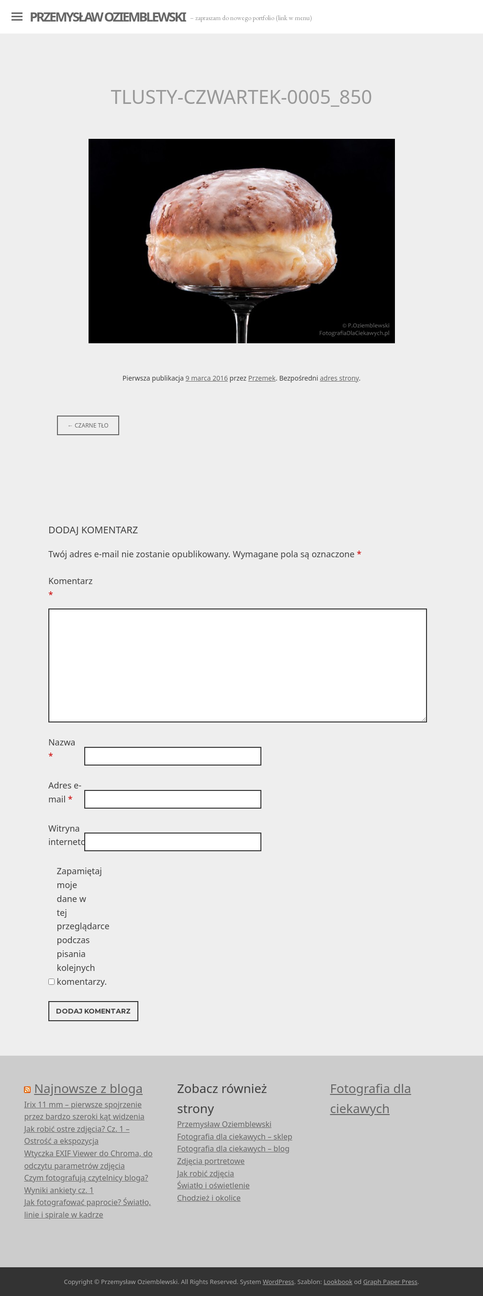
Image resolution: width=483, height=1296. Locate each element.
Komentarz (65, 587)
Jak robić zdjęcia (205, 1173)
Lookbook (338, 1281)
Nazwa (61, 749)
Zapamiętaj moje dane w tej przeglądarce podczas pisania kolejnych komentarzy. (73, 926)
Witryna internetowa (65, 835)
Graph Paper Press (390, 1281)
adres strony (339, 378)
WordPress (278, 1281)
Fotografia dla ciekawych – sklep (234, 1136)
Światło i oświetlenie (213, 1185)
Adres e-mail (64, 792)
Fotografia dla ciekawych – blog (233, 1148)
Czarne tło (88, 425)
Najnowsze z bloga (88, 1088)
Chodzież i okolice (209, 1198)
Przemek (262, 378)
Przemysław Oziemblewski (107, 16)
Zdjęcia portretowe (211, 1161)
